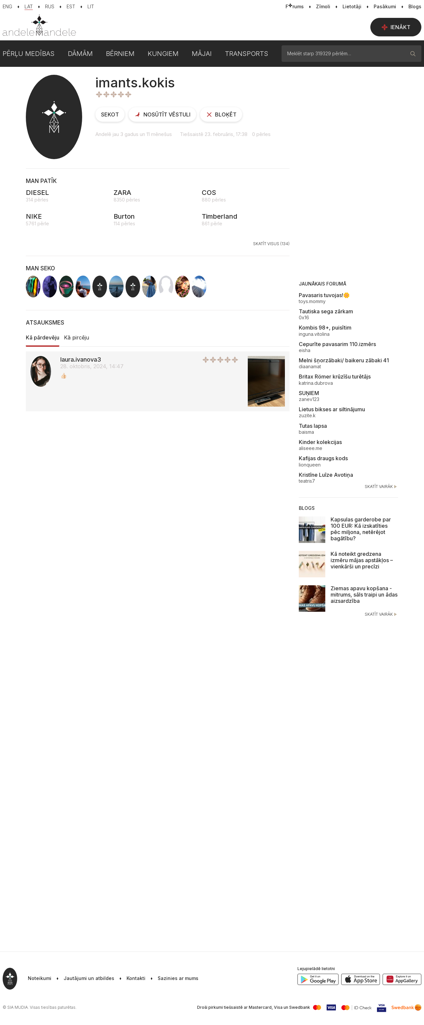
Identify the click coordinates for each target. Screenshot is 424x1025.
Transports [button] (246, 54)
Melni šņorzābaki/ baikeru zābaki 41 (344, 360)
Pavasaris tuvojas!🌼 (324, 295)
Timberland (219, 216)
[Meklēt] (413, 53)
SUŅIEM (309, 393)
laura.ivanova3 (80, 359)
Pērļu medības (29, 54)
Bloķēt (221, 114)
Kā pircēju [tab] (76, 337)
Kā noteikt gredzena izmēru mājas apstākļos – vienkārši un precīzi (362, 560)
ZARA (122, 193)
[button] (171, 979)
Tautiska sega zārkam (326, 311)
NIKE (34, 216)
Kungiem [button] (163, 54)
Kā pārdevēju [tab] (42, 337)
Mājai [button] (202, 54)
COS (209, 193)
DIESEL (37, 193)
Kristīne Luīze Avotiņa (326, 474)
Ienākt (395, 27)
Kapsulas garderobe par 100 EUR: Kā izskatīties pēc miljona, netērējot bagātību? (361, 529)
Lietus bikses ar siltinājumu (332, 409)
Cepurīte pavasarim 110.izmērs (337, 344)
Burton (124, 216)
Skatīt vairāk (381, 486)
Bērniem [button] (120, 54)
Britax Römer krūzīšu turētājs (335, 376)
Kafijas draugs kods (323, 458)
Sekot (110, 114)
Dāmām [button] (80, 54)
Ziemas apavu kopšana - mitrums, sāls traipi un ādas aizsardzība (364, 594)
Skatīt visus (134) (271, 243)
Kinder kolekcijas (320, 442)
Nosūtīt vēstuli (162, 114)
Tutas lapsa (313, 426)
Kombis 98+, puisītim (325, 327)
